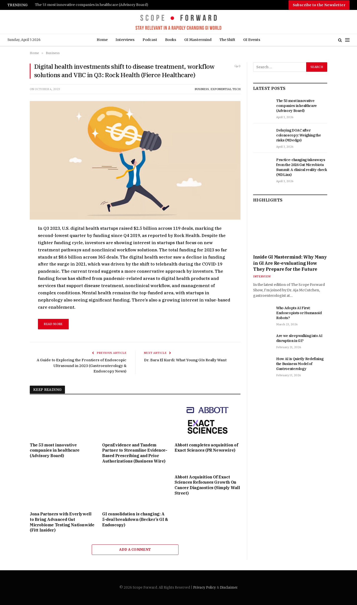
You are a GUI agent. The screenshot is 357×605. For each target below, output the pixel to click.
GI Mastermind (197, 39)
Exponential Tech (225, 89)
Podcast (150, 39)
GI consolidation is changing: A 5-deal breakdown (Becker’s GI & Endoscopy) (135, 519)
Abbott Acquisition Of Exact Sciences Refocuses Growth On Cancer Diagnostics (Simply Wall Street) (207, 485)
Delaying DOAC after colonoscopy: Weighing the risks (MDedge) (298, 135)
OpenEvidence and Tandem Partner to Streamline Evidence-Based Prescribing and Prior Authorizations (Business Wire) (134, 453)
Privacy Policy (204, 587)
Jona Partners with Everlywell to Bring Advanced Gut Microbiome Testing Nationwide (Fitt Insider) (62, 522)
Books (170, 39)
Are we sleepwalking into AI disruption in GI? (299, 338)
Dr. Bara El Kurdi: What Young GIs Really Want (185, 360)
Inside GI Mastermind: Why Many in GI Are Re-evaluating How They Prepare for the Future (290, 263)
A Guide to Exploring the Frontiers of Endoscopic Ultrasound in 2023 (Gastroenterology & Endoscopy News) (81, 365)
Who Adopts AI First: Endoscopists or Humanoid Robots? (299, 313)
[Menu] (347, 40)
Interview (262, 276)
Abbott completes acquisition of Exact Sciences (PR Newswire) (206, 447)
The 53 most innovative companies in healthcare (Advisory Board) (91, 5)
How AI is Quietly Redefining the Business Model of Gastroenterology (299, 364)
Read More (53, 324)
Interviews (125, 39)
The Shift (227, 39)
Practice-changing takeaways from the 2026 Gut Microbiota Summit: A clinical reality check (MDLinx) (301, 167)
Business (202, 89)
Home (102, 39)
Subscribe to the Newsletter (319, 5)
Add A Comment (135, 549)
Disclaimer (229, 587)
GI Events (251, 39)
